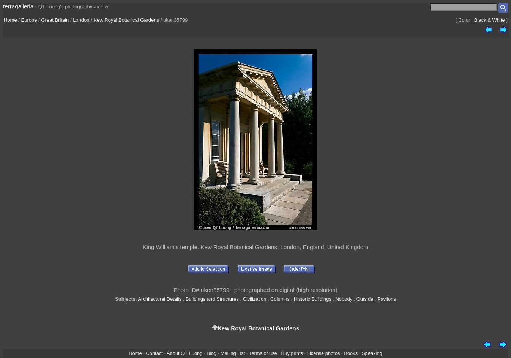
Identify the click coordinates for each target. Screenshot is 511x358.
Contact (154, 353)
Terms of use (263, 353)
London (81, 20)
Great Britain (55, 20)
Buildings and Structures (212, 299)
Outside (364, 299)
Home (10, 20)
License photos (323, 353)
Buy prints (292, 353)
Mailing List (233, 353)
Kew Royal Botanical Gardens (126, 20)
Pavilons (386, 299)
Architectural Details (159, 299)
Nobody (344, 299)
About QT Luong (184, 353)
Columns (280, 299)
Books (351, 353)
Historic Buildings (312, 299)
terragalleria (18, 6)
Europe (29, 20)
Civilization (255, 299)
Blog (211, 353)
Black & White (489, 20)
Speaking (372, 353)
